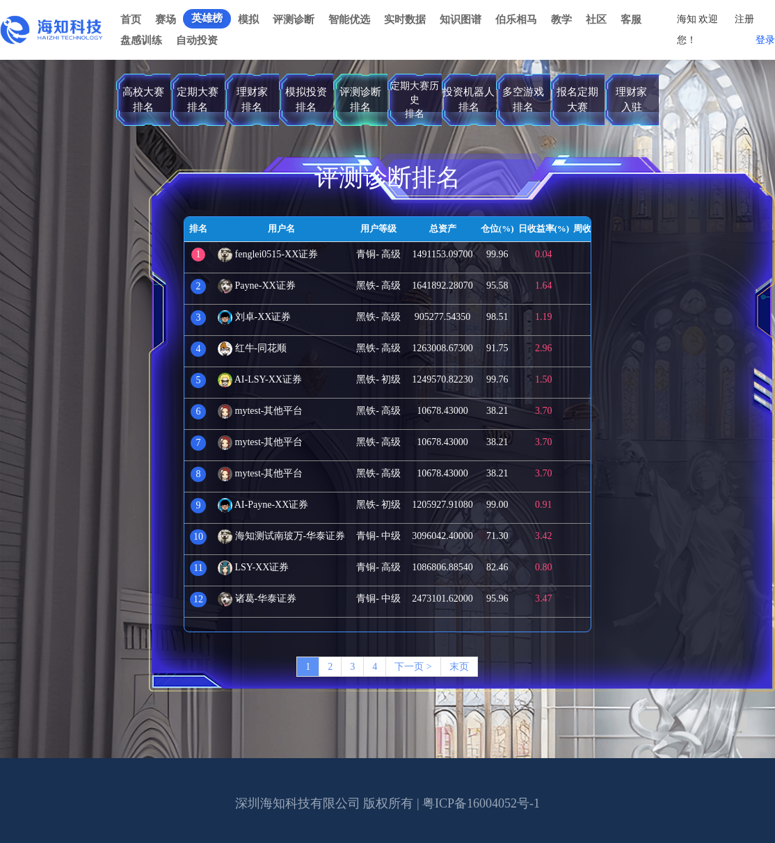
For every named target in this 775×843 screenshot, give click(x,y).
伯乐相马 (516, 19)
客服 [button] (631, 19)
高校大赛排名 (143, 99)
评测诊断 (293, 19)
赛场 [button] (165, 19)
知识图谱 (460, 19)
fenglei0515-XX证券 (268, 254)
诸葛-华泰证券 (257, 598)
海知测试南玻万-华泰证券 (281, 536)
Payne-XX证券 (257, 285)
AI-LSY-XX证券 (260, 379)
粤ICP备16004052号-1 (481, 803)
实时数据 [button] (405, 19)
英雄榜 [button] (207, 18)
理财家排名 (252, 99)
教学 (561, 19)
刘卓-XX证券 (254, 317)
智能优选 (349, 19)
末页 (459, 666)
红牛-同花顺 (252, 348)
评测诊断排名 (360, 99)
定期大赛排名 (197, 99)
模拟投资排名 (306, 99)
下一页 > (412, 666)
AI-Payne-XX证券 (263, 504)
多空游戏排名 (523, 99)
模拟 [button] (248, 19)
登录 (765, 40)
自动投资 (197, 40)
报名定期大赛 (577, 99)
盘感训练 (141, 40)
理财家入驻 (631, 99)
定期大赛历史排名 (414, 100)
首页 (130, 19)
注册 (744, 19)
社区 (596, 19)
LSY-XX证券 (253, 567)
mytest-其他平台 (260, 411)
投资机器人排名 (468, 99)
